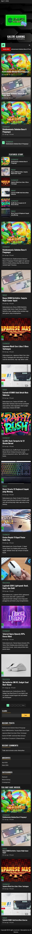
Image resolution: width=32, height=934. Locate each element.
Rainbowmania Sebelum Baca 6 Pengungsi (17, 144)
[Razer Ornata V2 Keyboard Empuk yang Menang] (5, 213)
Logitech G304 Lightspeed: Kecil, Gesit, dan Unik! (15, 586)
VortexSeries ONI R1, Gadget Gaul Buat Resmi (16, 683)
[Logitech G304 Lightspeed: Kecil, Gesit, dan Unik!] (16, 568)
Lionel (12, 134)
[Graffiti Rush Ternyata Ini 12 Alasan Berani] (5, 202)
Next (23, 705)
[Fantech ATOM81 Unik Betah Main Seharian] (5, 192)
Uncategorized (9, 141)
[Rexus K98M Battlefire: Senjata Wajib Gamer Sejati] (5, 171)
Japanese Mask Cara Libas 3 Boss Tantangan (20, 183)
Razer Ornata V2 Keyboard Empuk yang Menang (20, 214)
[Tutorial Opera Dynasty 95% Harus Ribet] (16, 617)
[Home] (3, 45)
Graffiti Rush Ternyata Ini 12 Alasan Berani (18, 203)
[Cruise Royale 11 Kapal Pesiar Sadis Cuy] (16, 520)
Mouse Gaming (6, 582)
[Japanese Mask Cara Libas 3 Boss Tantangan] (5, 182)
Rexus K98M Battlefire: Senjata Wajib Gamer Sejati (14, 94)
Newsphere (24, 930)
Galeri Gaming (16, 37)
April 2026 (5, 762)
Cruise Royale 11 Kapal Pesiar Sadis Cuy (14, 538)
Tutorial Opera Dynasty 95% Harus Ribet (14, 635)
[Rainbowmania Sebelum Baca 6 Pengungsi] (16, 113)
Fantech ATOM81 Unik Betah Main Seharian (20, 193)
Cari (4, 711)
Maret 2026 (5, 765)
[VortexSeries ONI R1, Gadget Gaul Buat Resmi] (16, 665)
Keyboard (4, 90)
